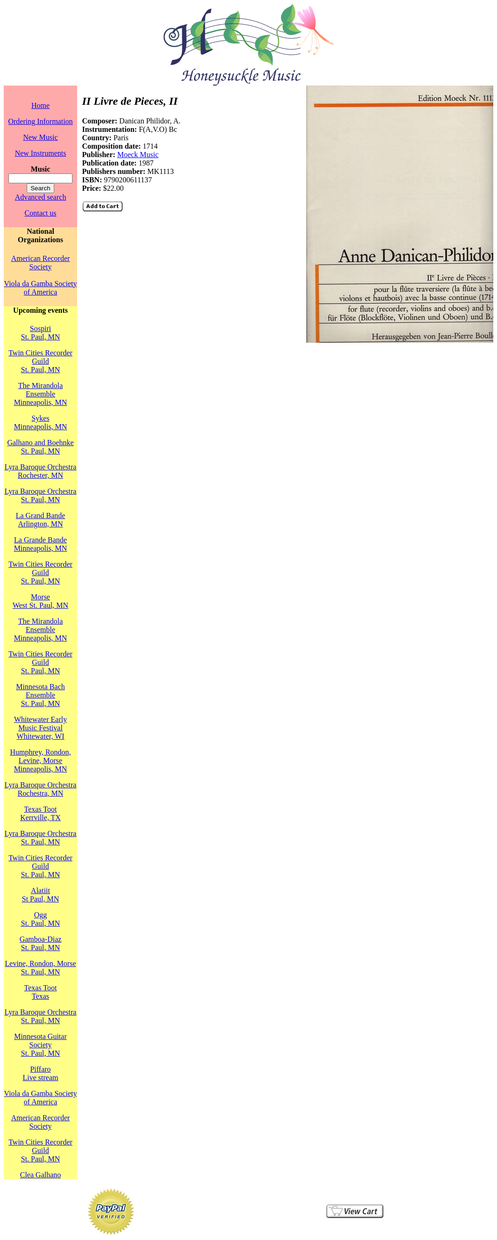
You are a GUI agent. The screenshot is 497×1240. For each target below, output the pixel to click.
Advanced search (40, 197)
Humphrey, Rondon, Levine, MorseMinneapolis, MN (40, 760)
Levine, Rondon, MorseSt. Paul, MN (40, 967)
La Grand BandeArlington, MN (40, 520)
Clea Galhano (40, 1175)
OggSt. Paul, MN (40, 919)
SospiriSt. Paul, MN (40, 332)
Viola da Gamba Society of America (40, 288)
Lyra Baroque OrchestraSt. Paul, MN (41, 495)
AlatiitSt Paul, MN (40, 895)
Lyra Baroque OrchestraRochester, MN (41, 471)
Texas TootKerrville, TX (40, 813)
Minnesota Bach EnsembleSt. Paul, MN (40, 695)
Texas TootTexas (40, 992)
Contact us (41, 213)
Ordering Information (40, 121)
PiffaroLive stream (40, 1073)
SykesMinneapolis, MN (40, 422)
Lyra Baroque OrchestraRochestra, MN (41, 789)
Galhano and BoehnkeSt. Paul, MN (40, 447)
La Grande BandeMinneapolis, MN (40, 544)
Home (40, 105)
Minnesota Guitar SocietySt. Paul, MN (40, 1044)
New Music (40, 137)
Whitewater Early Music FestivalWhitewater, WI (40, 727)
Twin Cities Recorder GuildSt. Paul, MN (40, 361)
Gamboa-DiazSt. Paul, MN (41, 943)
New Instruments (40, 153)
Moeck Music (137, 155)
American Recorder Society (40, 262)
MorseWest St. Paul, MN (40, 601)
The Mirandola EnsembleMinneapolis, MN (40, 394)
